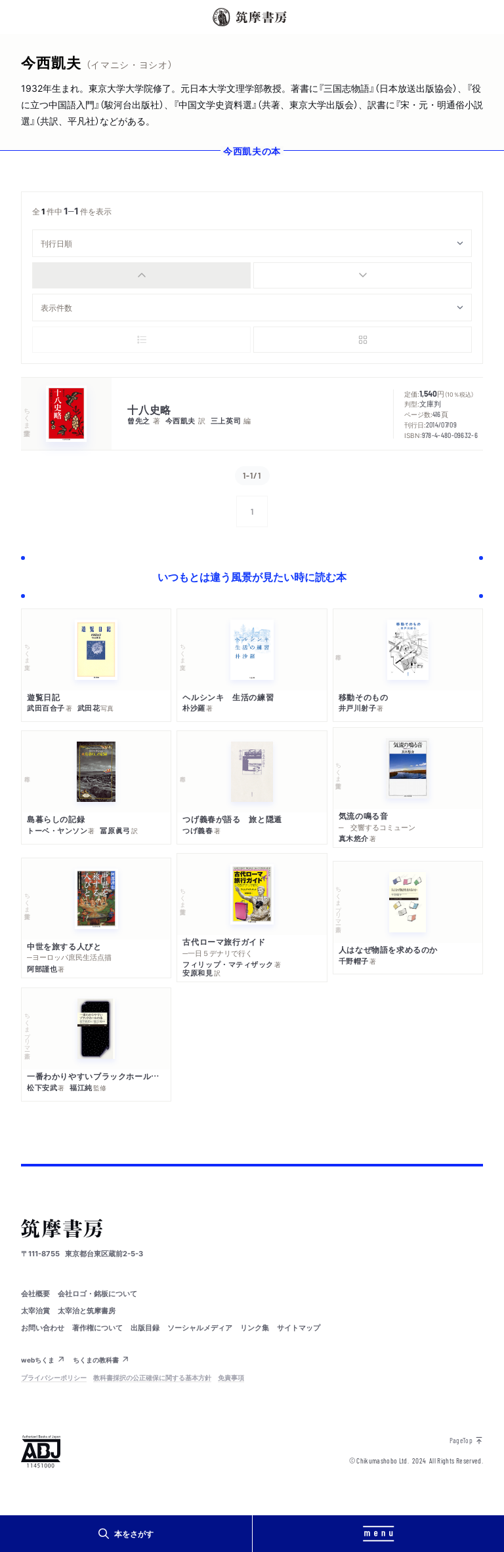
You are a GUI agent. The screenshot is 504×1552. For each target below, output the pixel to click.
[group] (252, 275)
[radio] (141, 275)
